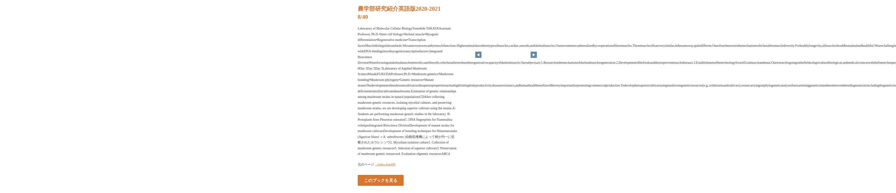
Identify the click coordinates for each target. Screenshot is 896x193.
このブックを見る (380, 180)
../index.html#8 (385, 164)
